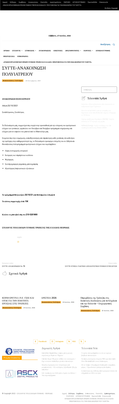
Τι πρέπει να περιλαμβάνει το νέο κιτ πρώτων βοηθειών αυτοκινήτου (96, 354)
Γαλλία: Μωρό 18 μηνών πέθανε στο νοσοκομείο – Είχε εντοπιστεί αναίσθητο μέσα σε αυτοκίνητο (59, 360)
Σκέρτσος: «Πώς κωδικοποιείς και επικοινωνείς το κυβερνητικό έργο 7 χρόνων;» (97, 105)
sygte (19, 237)
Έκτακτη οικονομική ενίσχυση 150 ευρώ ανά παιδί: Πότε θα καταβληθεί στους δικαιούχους (98, 360)
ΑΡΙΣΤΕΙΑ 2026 (48, 297)
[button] (108, 44)
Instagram (59, 341)
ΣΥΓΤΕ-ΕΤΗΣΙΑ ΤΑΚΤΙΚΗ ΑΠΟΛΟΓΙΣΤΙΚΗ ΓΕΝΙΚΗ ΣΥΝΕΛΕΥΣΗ (91, 266)
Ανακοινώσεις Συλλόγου (12, 308)
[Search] (114, 90)
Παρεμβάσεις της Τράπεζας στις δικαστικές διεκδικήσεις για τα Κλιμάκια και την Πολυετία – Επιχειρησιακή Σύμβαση (99, 302)
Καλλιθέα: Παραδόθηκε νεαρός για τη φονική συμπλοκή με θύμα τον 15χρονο (57, 354)
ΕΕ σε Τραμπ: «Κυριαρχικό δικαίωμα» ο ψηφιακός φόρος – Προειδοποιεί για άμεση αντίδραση (98, 366)
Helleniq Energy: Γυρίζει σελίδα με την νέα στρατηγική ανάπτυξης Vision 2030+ (96, 126)
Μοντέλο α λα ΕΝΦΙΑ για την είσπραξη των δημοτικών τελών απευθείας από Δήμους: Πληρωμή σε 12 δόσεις (98, 112)
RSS (74, 341)
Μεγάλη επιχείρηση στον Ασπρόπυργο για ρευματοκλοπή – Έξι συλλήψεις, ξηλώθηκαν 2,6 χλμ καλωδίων (59, 367)
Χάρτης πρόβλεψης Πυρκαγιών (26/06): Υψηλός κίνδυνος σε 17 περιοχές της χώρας (97, 120)
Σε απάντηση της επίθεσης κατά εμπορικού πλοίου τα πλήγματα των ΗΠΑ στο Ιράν (99, 372)
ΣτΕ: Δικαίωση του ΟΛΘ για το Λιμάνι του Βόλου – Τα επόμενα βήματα (59, 374)
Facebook (43, 341)
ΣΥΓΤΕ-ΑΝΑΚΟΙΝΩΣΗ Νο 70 (13, 266)
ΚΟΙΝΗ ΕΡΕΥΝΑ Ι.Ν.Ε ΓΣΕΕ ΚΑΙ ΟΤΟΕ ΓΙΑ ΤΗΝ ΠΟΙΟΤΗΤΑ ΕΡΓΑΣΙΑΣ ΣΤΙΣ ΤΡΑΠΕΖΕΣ (18, 300)
